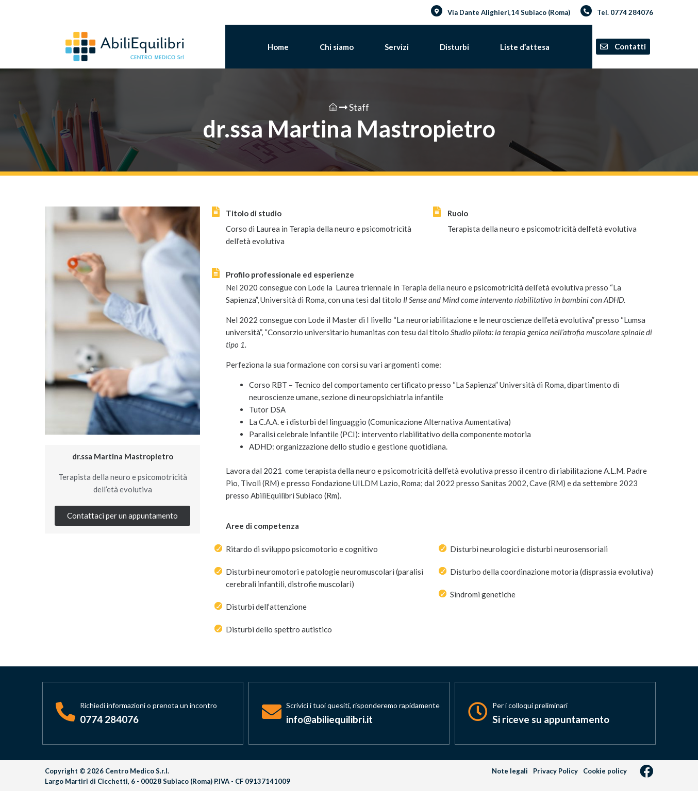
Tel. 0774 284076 (625, 12)
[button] (623, 47)
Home (278, 46)
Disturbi (454, 46)
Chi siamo (337, 46)
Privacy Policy (555, 771)
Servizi (397, 46)
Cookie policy (605, 771)
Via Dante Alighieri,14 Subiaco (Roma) (508, 12)
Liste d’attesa (525, 46)
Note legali (510, 771)
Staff (354, 107)
